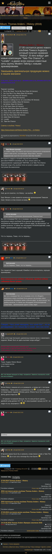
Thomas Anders (39, 15)
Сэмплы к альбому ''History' (11, 125)
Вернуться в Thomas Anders (9, 470)
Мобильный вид (25, 547)
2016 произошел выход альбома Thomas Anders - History (23, 502)
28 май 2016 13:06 (19, 383)
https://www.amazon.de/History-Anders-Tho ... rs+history (20, 130)
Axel (8, 144)
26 (51, 31)
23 (46, 31)
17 (32, 31)
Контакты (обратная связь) (11, 547)
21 (42, 31)
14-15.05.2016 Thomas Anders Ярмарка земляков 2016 (21, 523)
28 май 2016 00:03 (18, 144)
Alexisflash (10, 35)
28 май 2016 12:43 (18, 357)
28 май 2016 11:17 (21, 258)
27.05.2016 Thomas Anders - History (14, 480)
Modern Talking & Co (26, 15)
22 (44, 31)
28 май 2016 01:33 (18, 209)
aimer (11, 258)
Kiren (8, 357)
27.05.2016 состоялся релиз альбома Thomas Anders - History (25, 512)
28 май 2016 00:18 (19, 188)
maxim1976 (10, 334)
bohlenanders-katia (33, 531)
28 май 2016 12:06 (22, 334)
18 (34, 31)
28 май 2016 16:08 (19, 450)
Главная (3, 15)
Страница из (21, 31)
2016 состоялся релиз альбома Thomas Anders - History (22, 491)
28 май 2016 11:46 (22, 288)
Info (26, 553)
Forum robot (4, 482)
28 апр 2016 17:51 (21, 35)
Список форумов (12, 15)
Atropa (12, 288)
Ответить (5, 27)
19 (37, 31)
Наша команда (35, 547)
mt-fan (8, 188)
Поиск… (26, 18)
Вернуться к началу (50, 138)
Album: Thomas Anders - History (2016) (21, 24)
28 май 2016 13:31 (18, 412)
